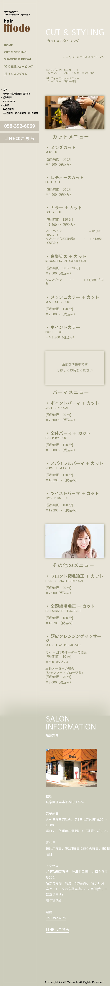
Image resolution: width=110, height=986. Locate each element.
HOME (8, 45)
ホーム (67, 57)
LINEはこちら (19, 138)
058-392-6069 (19, 126)
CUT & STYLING (15, 52)
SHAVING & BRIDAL (18, 59)
